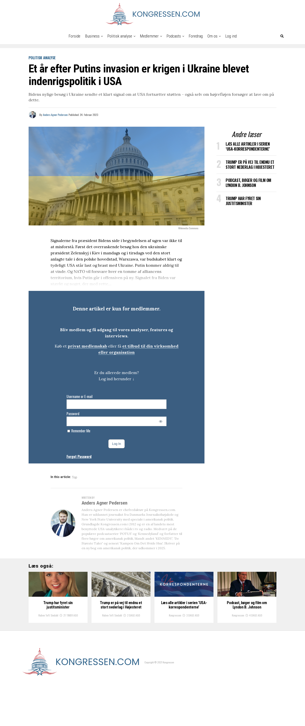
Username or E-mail (80, 396)
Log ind (231, 36)
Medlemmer (149, 36)
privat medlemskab (87, 346)
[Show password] (160, 421)
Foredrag (196, 36)
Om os (212, 36)
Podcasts (173, 36)
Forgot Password (79, 456)
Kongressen (175, 651)
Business (92, 36)
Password (73, 413)
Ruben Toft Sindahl (48, 651)
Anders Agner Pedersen (55, 115)
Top (74, 477)
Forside (74, 36)
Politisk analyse (119, 36)
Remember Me (78, 430)
